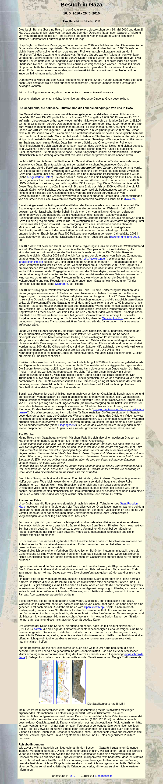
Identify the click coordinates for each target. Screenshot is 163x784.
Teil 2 (72, 775)
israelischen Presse (31, 261)
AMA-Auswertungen (94, 258)
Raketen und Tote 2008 (124, 236)
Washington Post (112, 318)
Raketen (130, 199)
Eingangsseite (67, 425)
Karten (38, 629)
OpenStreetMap (94, 607)
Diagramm (61, 283)
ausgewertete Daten (39, 177)
